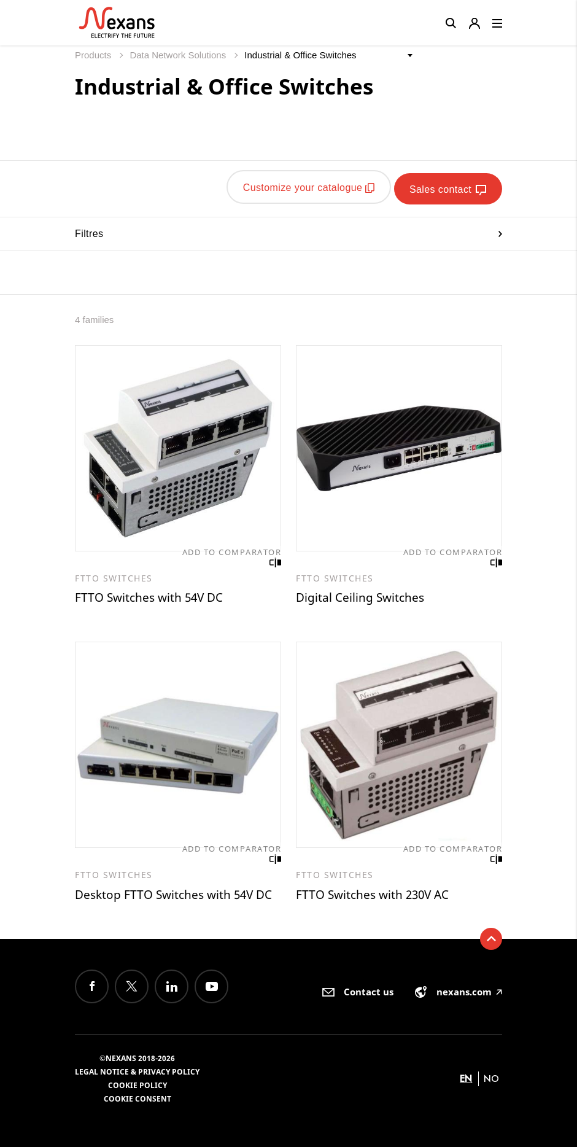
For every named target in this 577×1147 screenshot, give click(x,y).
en (466, 1078)
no (491, 1078)
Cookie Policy (137, 1084)
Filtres (288, 230)
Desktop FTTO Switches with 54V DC (178, 893)
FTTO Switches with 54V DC (152, 594)
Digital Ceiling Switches (362, 594)
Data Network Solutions (179, 55)
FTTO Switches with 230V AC (376, 893)
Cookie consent (137, 1098)
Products (94, 55)
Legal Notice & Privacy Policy (137, 1071)
